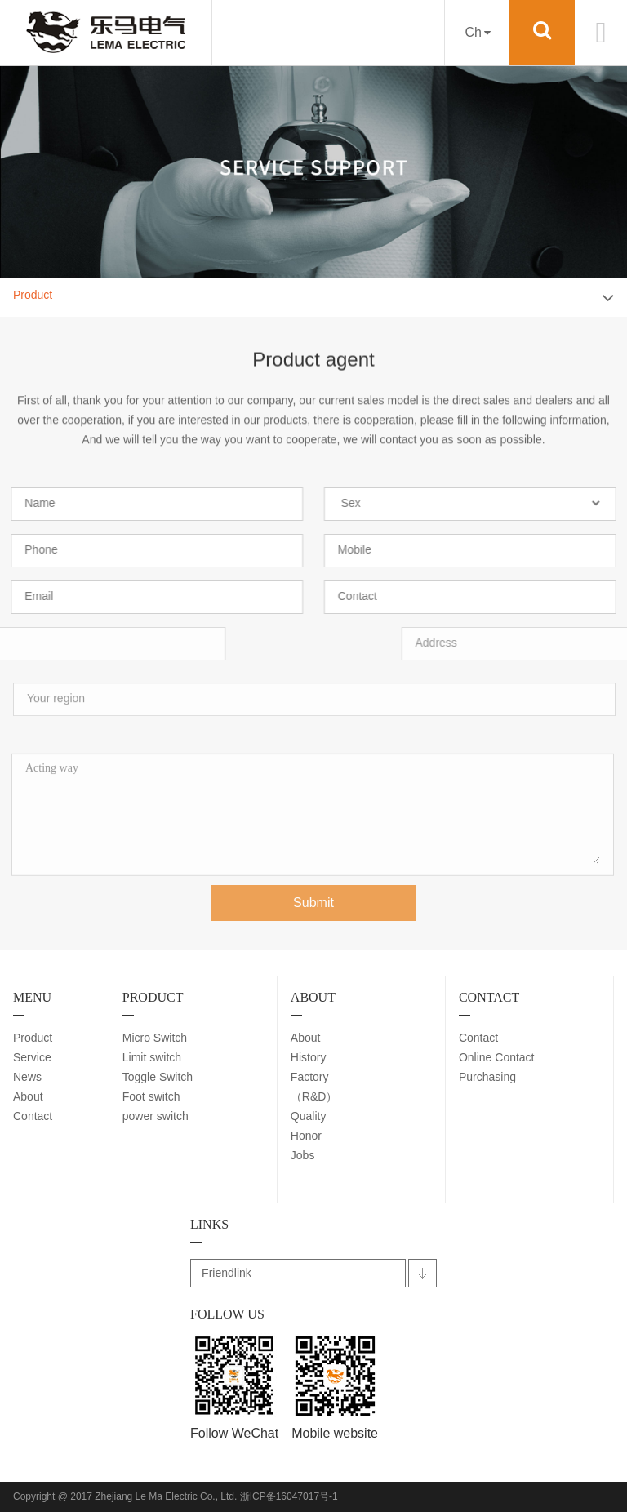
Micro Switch (154, 1037)
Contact (32, 1116)
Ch (477, 32)
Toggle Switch (157, 1076)
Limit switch (151, 1057)
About (28, 1096)
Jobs (303, 1155)
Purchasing (487, 1076)
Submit (313, 910)
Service (32, 1057)
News (27, 1076)
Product (32, 1037)
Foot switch (151, 1096)
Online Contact (497, 1057)
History (309, 1057)
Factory (310, 1076)
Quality (309, 1116)
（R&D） (314, 1096)
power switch (155, 1116)
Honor (306, 1135)
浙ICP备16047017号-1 (289, 1496)
